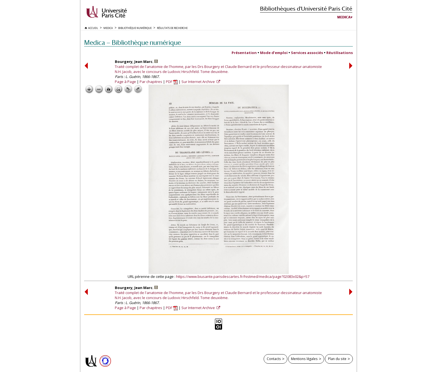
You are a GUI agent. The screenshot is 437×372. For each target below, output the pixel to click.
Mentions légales (304, 358)
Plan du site (337, 358)
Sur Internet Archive (198, 81)
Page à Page (125, 81)
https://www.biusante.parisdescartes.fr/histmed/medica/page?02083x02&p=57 (242, 276)
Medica (344, 17)
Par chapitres (151, 81)
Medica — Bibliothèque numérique (132, 42)
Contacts (274, 358)
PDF (172, 81)
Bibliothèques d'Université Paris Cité (306, 8)
